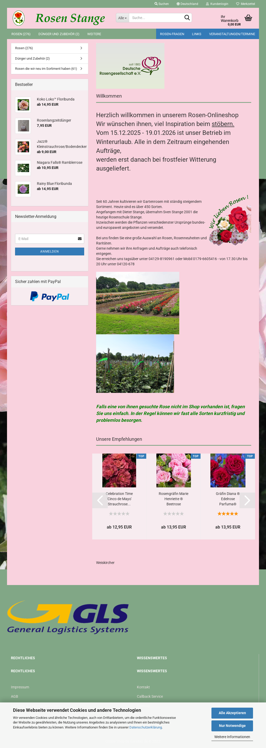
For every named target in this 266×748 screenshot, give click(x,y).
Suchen (162, 4)
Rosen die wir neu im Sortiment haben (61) (46, 69)
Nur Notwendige (232, 726)
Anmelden (49, 251)
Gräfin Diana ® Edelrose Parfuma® (228, 499)
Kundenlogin (217, 4)
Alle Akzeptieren (232, 713)
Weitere (94, 34)
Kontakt (143, 687)
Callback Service (150, 696)
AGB (14, 696)
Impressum (20, 687)
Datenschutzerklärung (145, 727)
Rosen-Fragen (172, 34)
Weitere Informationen (232, 737)
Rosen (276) (21, 34)
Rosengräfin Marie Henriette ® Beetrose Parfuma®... (173, 499)
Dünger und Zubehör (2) (58, 34)
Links (196, 34)
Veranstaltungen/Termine (232, 34)
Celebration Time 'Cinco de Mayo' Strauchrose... (119, 499)
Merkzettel (245, 4)
